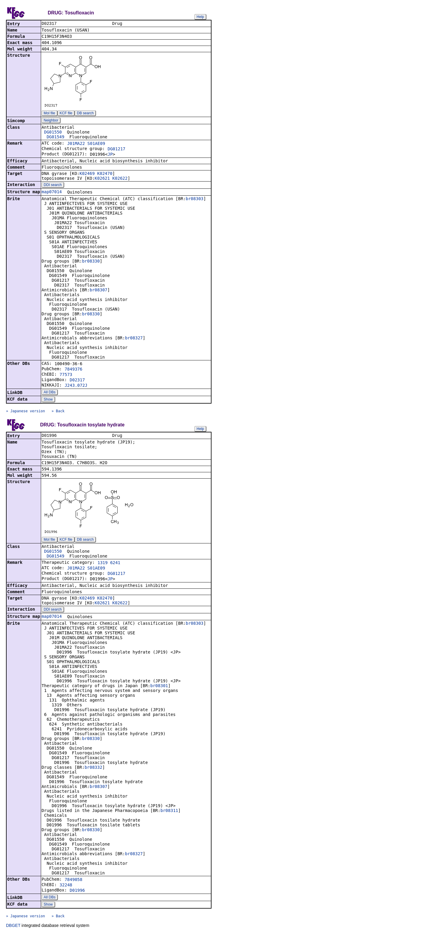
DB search (85, 114)
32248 (66, 886)
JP (110, 154)
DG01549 (55, 137)
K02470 (104, 174)
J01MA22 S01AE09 (86, 144)
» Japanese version (25, 412)
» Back (58, 412)
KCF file (66, 114)
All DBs (50, 393)
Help (200, 17)
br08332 (93, 768)
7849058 (73, 880)
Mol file (49, 114)
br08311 (169, 811)
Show (48, 400)
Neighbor (51, 121)
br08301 (159, 686)
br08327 (134, 338)
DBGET (13, 926)
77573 (66, 375)
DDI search (53, 185)
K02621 (102, 178)
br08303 (194, 199)
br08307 (98, 290)
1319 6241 (109, 563)
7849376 (73, 369)
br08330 (91, 261)
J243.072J (75, 385)
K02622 (120, 178)
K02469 (87, 174)
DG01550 (53, 132)
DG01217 (116, 149)
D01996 (77, 891)
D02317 (77, 380)
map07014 (52, 192)
